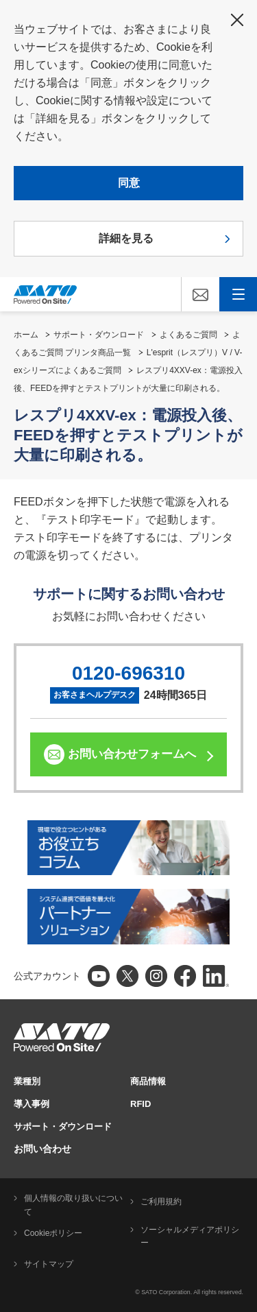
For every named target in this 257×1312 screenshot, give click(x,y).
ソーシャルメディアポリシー (189, 1236)
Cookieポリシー (53, 1233)
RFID (140, 1104)
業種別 (27, 1081)
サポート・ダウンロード (98, 334)
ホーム (26, 334)
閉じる (237, 20)
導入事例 (31, 1104)
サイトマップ (48, 1264)
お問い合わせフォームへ (132, 754)
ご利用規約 (161, 1201)
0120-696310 (128, 673)
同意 (129, 183)
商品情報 (148, 1081)
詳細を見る (126, 238)
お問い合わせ (42, 1148)
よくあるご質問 (188, 334)
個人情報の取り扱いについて (73, 1205)
